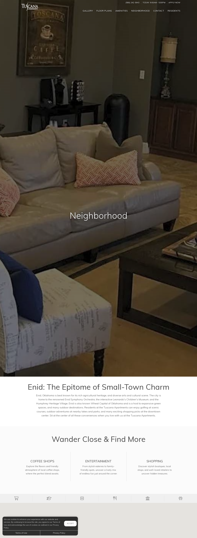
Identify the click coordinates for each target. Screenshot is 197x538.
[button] (16, 498)
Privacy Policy (59, 533)
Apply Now (174, 2)
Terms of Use (21, 533)
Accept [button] (70, 523)
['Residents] (174, 9)
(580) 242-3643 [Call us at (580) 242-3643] (132, 2)
